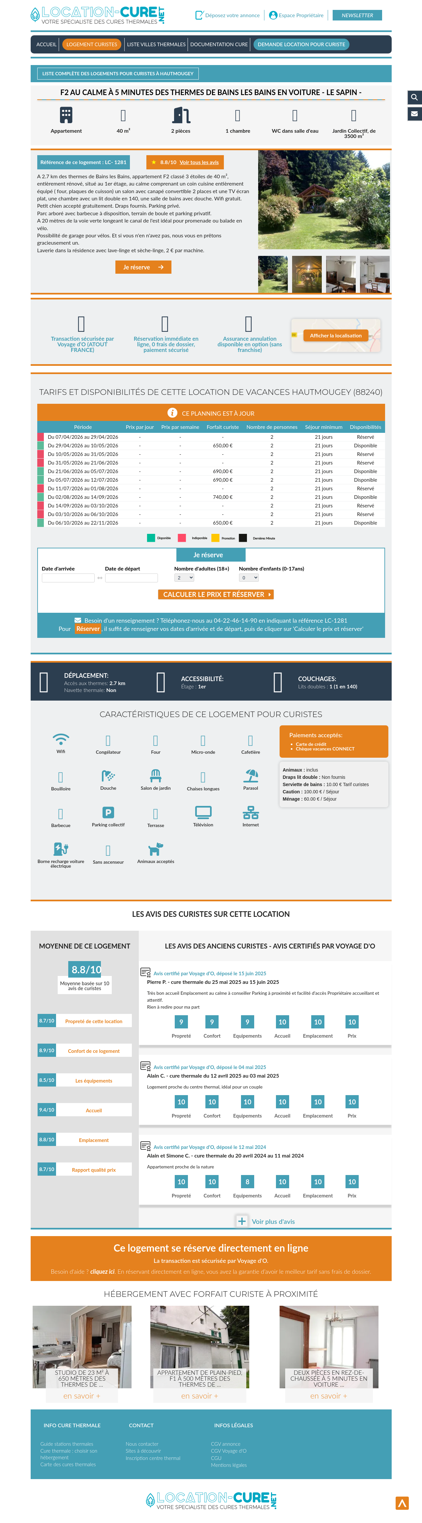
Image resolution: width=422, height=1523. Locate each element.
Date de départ (122, 568)
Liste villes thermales (156, 44)
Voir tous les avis (199, 162)
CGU (216, 1458)
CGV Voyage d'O (229, 1451)
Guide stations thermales (67, 1444)
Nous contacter (142, 1444)
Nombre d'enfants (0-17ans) (271, 568)
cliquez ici (102, 1271)
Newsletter (357, 15)
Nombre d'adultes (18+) (201, 568)
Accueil (47, 44)
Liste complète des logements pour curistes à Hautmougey (118, 73)
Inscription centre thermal (153, 1458)
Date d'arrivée (58, 568)
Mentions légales (229, 1465)
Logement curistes (92, 44)
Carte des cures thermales (68, 1464)
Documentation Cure (219, 44)
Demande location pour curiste (301, 44)
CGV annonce (225, 1444)
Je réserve (143, 267)
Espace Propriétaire (301, 15)
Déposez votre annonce (232, 15)
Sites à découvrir (143, 1451)
